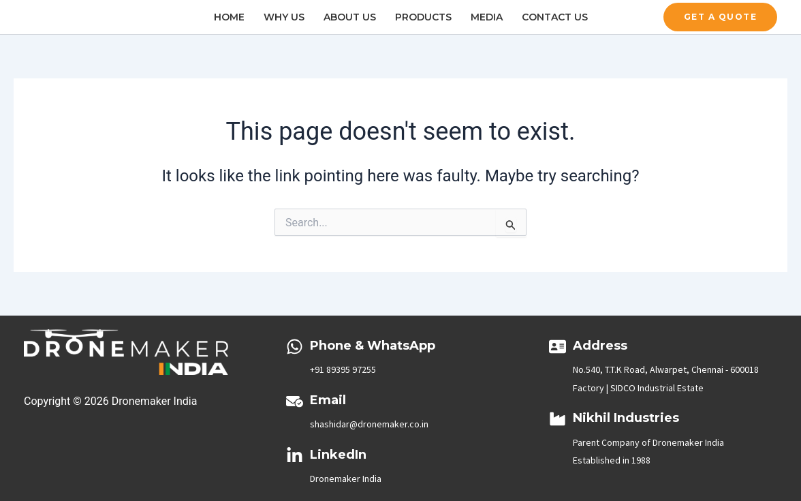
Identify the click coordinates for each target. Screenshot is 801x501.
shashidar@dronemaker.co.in (369, 424)
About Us (350, 17)
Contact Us (555, 17)
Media (487, 17)
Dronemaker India (345, 478)
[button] (720, 17)
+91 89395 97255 (343, 369)
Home (229, 17)
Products (423, 17)
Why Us (284, 17)
